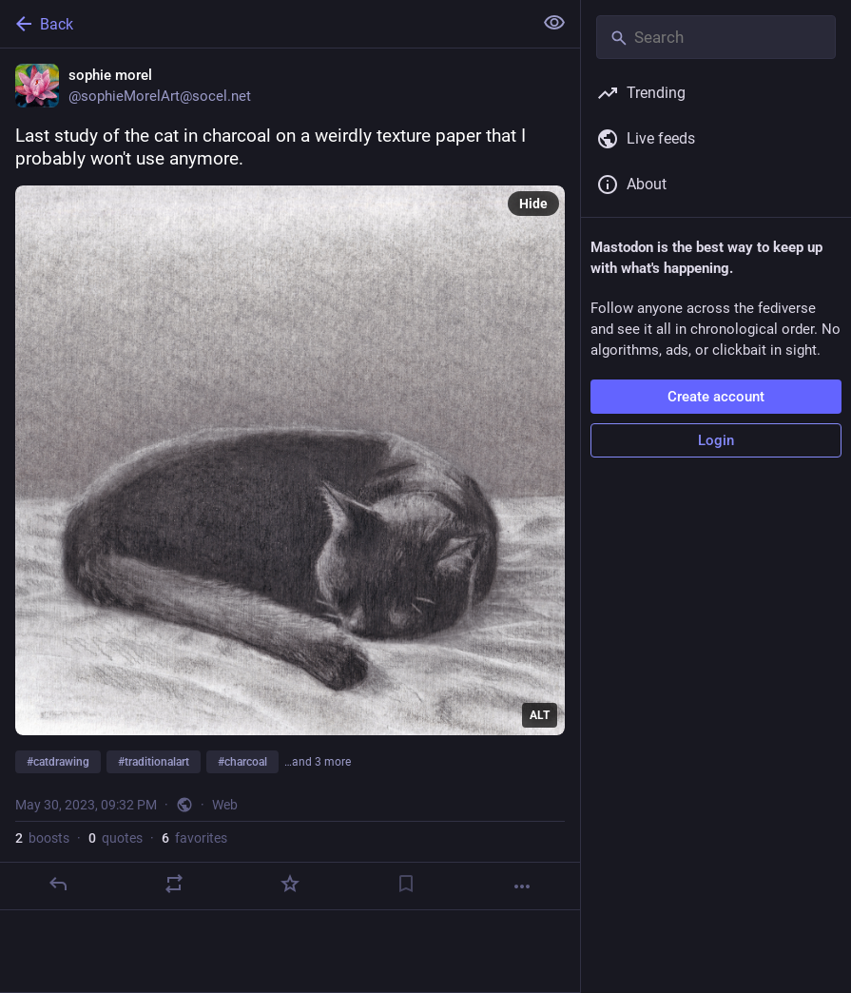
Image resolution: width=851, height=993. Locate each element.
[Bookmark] (406, 883)
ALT (540, 715)
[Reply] (58, 883)
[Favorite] (290, 883)
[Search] (716, 37)
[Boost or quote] (174, 883)
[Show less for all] (554, 23)
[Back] (264, 24)
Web (225, 804)
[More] (522, 886)
